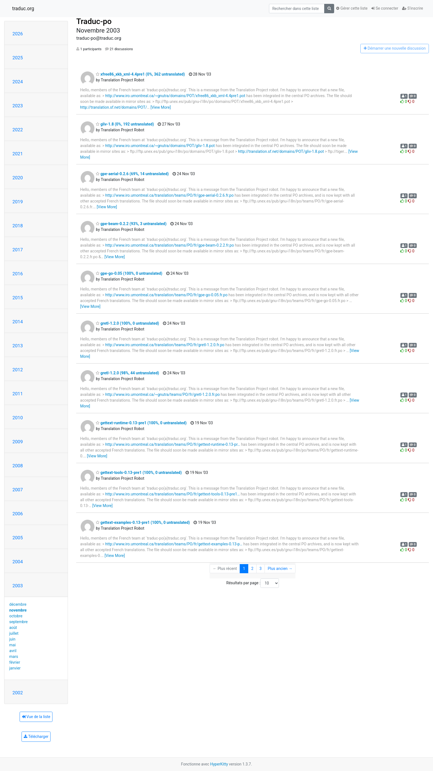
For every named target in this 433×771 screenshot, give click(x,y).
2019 (17, 201)
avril (13, 651)
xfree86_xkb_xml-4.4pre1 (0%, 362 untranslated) (140, 74)
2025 (17, 57)
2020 (17, 177)
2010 (17, 417)
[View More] (161, 107)
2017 (17, 249)
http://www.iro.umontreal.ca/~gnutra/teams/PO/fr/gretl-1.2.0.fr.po (162, 394)
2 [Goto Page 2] (252, 568)
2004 (17, 561)
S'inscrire (412, 8)
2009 (17, 441)
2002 (17, 692)
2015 (17, 297)
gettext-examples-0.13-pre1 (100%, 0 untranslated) (143, 522)
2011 (17, 393)
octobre (16, 616)
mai (12, 645)
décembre (18, 604)
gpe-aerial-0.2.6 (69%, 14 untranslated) (132, 174)
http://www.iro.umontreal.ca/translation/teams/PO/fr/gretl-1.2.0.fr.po (164, 345)
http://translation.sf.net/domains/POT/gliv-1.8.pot (281, 151)
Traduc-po (94, 21)
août (13, 627)
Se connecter (384, 8)
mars (13, 656)
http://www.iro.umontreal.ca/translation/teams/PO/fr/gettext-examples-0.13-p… (173, 544)
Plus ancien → (280, 568)
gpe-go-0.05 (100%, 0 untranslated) (129, 273)
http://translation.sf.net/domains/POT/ (113, 107)
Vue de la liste (36, 716)
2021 (17, 153)
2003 (17, 585)
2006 (17, 513)
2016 (17, 273)
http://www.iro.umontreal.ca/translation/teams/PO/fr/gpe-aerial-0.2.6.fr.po (169, 195)
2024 (17, 81)
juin (12, 639)
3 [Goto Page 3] (261, 568)
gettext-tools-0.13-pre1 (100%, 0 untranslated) (139, 472)
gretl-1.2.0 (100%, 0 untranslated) (127, 323)
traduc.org (23, 8)
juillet (14, 633)
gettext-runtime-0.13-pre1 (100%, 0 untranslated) (141, 423)
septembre (18, 622)
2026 (17, 33)
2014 (17, 321)
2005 (17, 537)
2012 (17, 369)
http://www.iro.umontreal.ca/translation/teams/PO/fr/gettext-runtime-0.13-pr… (172, 444)
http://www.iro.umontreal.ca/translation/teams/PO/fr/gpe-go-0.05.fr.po (166, 295)
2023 (17, 105)
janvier (15, 668)
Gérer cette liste (352, 8)
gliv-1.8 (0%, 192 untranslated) (125, 124)
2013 (17, 345)
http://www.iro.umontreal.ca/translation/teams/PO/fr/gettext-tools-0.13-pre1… (172, 494)
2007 (17, 489)
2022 (17, 129)
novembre (18, 610)
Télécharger (36, 736)
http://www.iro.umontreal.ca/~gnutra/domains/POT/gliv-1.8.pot (160, 145)
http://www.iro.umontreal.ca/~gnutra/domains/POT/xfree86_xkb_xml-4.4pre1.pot (175, 96)
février (14, 662)
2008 (17, 465)
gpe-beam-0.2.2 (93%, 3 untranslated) (131, 224)
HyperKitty (219, 764)
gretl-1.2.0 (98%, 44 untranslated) (127, 373)
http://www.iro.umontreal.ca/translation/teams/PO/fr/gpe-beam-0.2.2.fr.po (169, 245)
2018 (17, 225)
